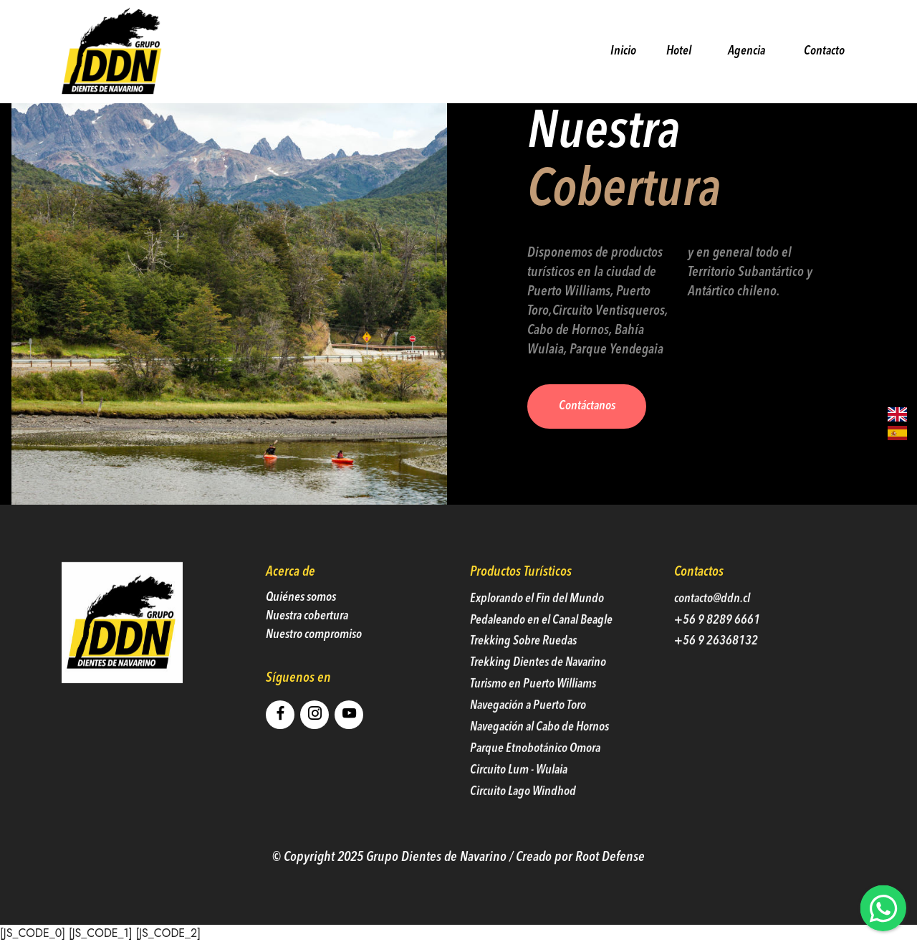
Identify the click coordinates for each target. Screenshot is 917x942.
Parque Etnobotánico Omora (535, 770)
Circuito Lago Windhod (523, 813)
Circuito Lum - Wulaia (518, 792)
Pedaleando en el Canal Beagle (541, 641)
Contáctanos (587, 406)
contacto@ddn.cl (712, 620)
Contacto (820, 51)
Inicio (620, 51)
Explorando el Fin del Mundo (537, 620)
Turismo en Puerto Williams (534, 706)
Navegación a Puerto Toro (528, 727)
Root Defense (610, 878)
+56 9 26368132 (716, 663)
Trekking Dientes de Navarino (538, 684)
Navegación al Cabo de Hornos (539, 749)
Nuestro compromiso (314, 656)
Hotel (679, 51)
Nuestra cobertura (307, 638)
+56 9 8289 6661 (717, 641)
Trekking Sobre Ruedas (523, 663)
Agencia (746, 51)
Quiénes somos (301, 618)
